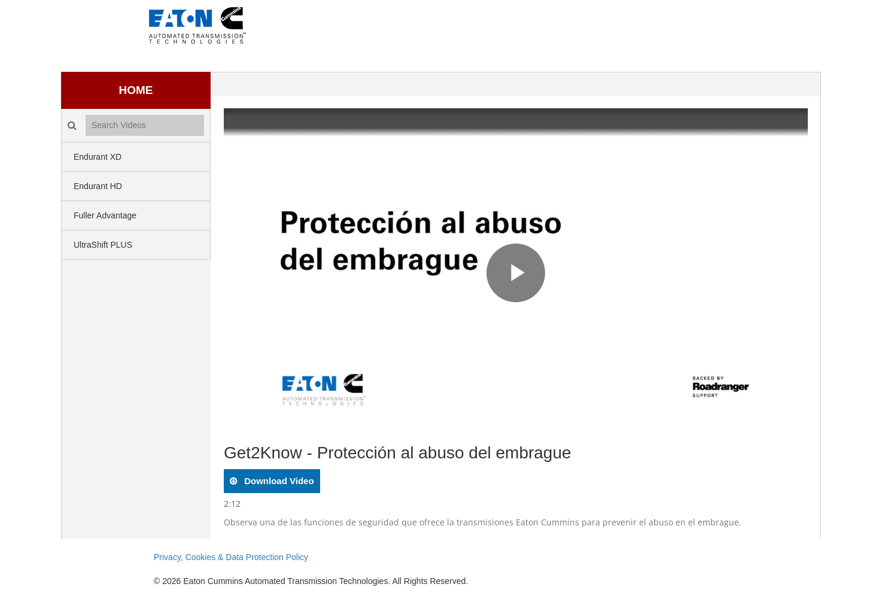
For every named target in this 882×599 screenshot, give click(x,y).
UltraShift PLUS (103, 245)
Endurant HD (98, 186)
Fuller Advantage (105, 215)
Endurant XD (97, 157)
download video (278, 481)
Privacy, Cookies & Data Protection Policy (231, 557)
